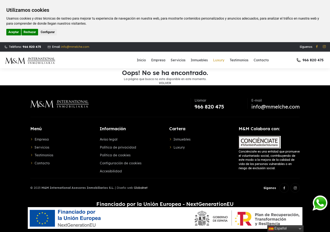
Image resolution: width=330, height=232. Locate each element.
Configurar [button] (48, 32)
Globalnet (141, 188)
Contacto (261, 60)
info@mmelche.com (75, 47)
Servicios (178, 60)
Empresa (158, 60)
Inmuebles (199, 60)
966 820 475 (209, 106)
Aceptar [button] (13, 32)
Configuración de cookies (120, 163)
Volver (165, 83)
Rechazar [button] (30, 32)
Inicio (141, 60)
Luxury (218, 60)
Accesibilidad (111, 171)
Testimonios (239, 60)
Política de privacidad (118, 147)
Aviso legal (108, 139)
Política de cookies (115, 155)
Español (278, 228)
